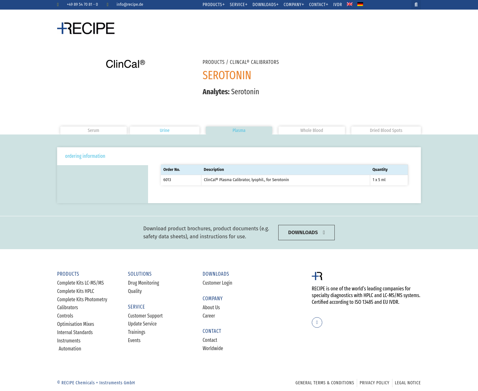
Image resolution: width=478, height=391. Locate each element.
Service (239, 4)
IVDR (337, 4)
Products (214, 4)
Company (294, 4)
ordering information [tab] (85, 156)
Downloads (266, 4)
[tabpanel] (284, 175)
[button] (416, 5)
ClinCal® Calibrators (254, 62)
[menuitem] (354, 4)
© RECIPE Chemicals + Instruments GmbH (96, 383)
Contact (319, 4)
